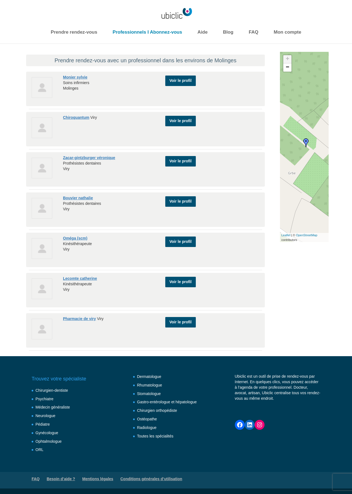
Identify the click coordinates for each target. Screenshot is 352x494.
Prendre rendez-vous (74, 32)
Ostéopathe (147, 419)
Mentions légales (97, 479)
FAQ (253, 32)
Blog (228, 32)
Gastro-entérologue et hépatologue (167, 402)
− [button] (287, 67)
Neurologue (45, 416)
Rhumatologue (149, 385)
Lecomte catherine (80, 278)
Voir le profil (180, 79)
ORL (39, 449)
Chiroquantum (76, 117)
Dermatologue (149, 376)
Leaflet (285, 235)
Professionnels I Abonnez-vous (147, 32)
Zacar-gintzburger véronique (89, 157)
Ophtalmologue (48, 441)
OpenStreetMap (306, 235)
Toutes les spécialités (155, 436)
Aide (202, 32)
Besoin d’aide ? (61, 479)
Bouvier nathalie (78, 198)
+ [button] (287, 59)
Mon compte (287, 32)
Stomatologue (149, 393)
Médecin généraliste (52, 407)
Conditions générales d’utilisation (151, 479)
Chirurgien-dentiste (51, 390)
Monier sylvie (75, 77)
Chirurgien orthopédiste (157, 410)
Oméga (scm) (75, 238)
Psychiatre (44, 399)
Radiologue (146, 427)
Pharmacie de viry (79, 318)
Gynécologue (46, 433)
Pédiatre (42, 424)
